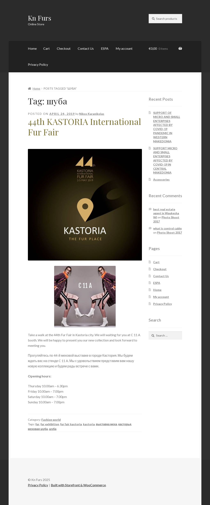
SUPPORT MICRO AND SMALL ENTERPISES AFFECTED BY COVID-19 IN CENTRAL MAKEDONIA (165, 160)
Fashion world (51, 419)
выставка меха (106, 424)
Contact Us (86, 48)
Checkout (64, 48)
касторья (124, 424)
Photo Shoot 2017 (169, 232)
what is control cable (167, 228)
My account (124, 48)
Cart (46, 48)
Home (32, 48)
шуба (52, 429)
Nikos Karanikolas (91, 113)
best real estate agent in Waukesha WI (166, 213)
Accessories (161, 179)
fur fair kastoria (71, 424)
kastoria (89, 424)
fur (37, 424)
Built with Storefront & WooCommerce (78, 485)
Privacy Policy (38, 64)
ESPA (104, 48)
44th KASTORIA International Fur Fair (84, 127)
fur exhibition (50, 424)
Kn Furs (39, 17)
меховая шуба (38, 429)
